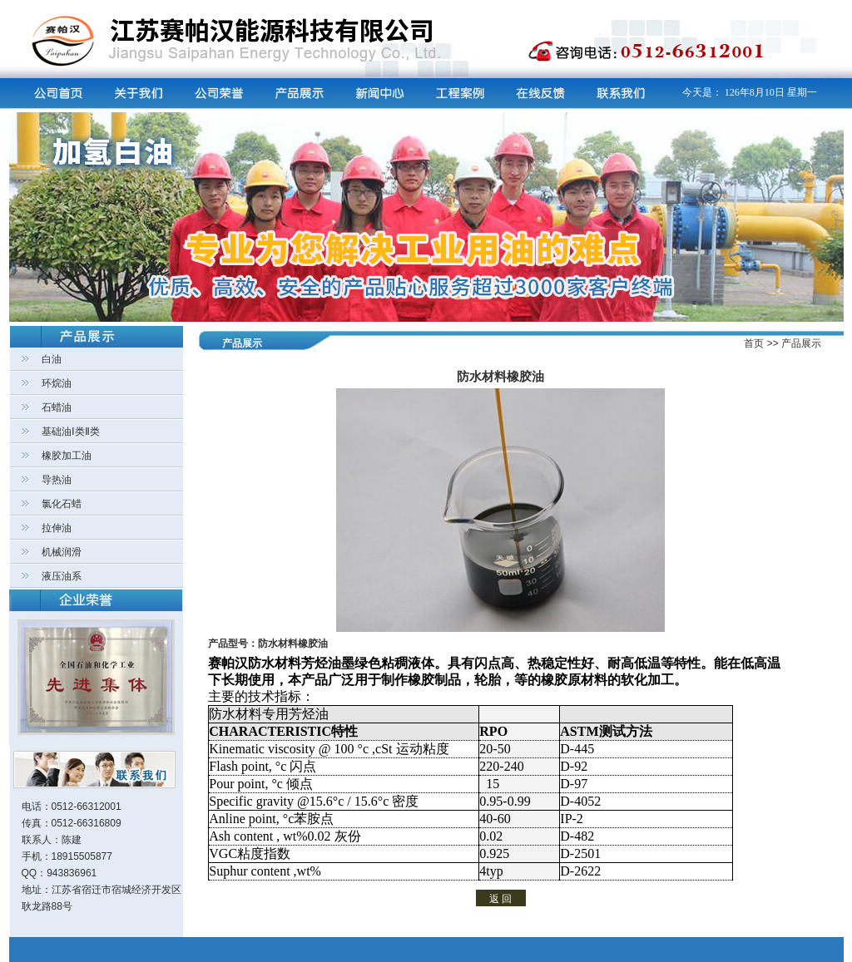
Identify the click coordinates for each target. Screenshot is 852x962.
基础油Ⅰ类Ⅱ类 (71, 431)
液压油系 (62, 576)
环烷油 (57, 383)
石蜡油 (57, 407)
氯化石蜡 (62, 504)
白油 (52, 359)
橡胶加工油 (67, 455)
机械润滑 (62, 552)
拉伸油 (57, 528)
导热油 (57, 480)
